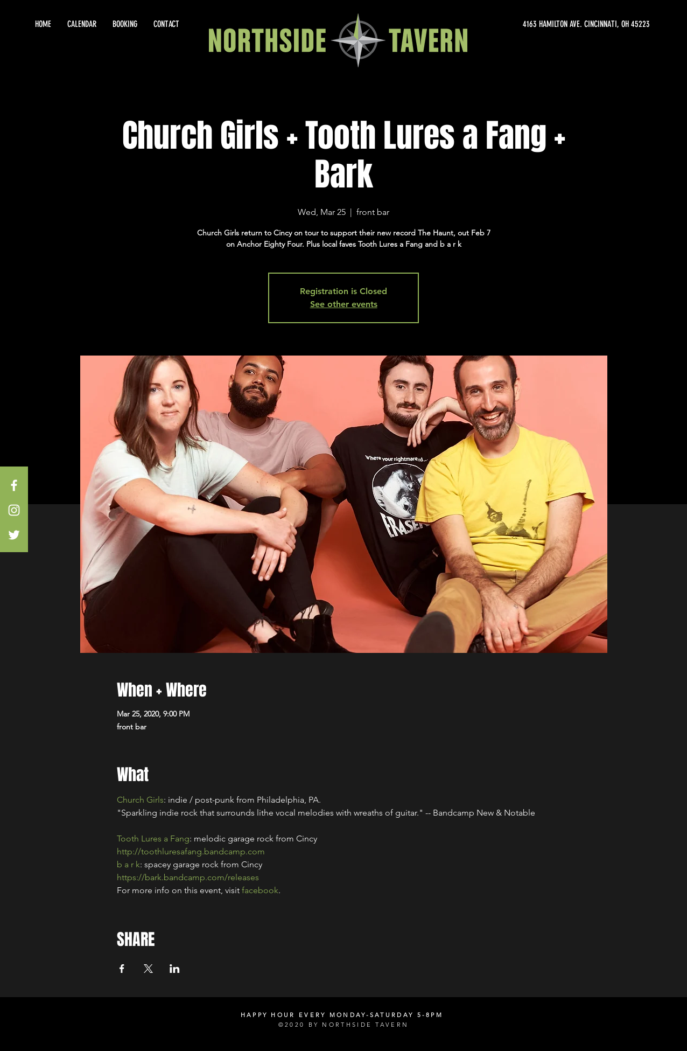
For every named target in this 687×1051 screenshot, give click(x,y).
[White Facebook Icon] (14, 485)
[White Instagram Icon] (14, 510)
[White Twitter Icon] (14, 534)
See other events (343, 304)
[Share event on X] (148, 968)
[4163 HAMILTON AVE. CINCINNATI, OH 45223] (552, 24)
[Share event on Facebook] (122, 968)
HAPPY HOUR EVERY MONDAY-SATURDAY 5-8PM (342, 1015)
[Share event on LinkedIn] (175, 968)
